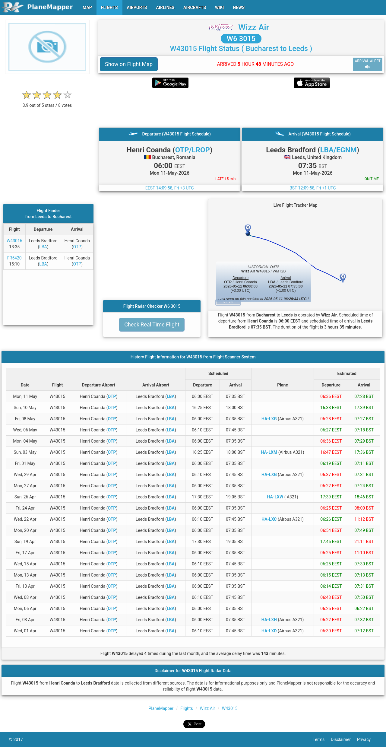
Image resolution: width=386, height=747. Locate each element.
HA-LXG (269, 418)
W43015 (230, 708)
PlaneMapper (160, 708)
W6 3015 (241, 38)
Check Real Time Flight (151, 324)
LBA (43, 246)
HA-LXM (269, 452)
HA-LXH (269, 619)
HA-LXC (269, 519)
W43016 (14, 240)
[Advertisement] (241, 107)
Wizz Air (253, 27)
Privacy (367, 739)
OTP (77, 246)
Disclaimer (344, 739)
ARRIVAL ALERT (368, 64)
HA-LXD (269, 630)
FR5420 (14, 258)
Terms (322, 739)
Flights (186, 708)
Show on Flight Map (129, 64)
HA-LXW (275, 496)
